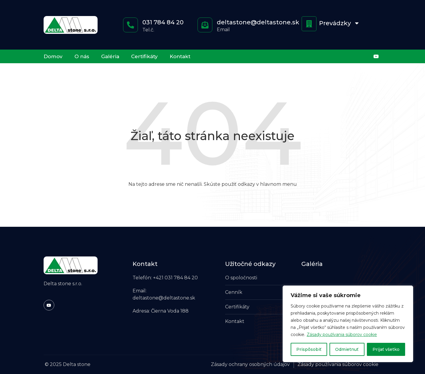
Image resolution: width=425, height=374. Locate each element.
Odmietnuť (347, 349)
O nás (81, 56)
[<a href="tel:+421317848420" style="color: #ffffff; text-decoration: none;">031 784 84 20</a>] (130, 25)
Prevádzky (339, 23)
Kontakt (180, 56)
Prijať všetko (386, 349)
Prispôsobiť (308, 349)
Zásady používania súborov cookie (342, 334)
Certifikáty (144, 56)
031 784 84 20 (163, 22)
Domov (53, 56)
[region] (348, 324)
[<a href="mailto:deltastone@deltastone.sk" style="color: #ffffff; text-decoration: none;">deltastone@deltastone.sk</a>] (205, 25)
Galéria (110, 56)
